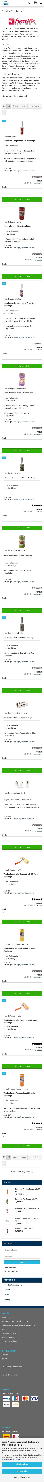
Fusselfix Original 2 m (11, 136)
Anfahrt (6, 1295)
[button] (4, 106)
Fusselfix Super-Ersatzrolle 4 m (15, 389)
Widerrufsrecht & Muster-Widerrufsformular (18, 1325)
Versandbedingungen (10, 1431)
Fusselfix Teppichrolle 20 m (13, 1016)
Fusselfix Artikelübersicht (13, 1285)
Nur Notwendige (22, 1471)
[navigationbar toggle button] (41, 3)
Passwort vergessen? (12, 1271)
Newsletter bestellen (10, 1375)
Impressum (6, 1317)
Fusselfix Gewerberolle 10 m (14, 633)
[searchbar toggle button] (29, 3)
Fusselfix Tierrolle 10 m (12, 473)
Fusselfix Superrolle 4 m (12, 299)
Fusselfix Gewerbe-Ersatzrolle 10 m (16, 713)
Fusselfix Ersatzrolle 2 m (12, 222)
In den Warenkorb (22, 199)
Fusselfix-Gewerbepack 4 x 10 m (15, 793)
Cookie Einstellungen (10, 1341)
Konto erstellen (10, 1267)
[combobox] (20, 106)
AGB (3, 1329)
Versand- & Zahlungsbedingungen (15, 1321)
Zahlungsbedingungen (10, 1393)
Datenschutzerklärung (14, 1459)
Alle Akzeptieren (22, 1464)
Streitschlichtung (8, 1337)
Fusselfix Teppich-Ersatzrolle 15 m (16, 944)
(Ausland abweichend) (27, 171)
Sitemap (7, 1300)
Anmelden (22, 1262)
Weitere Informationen (22, 1477)
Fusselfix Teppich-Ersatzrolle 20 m (16, 1089)
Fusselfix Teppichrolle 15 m (13, 870)
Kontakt (7, 1290)
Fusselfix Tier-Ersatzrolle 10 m (14, 551)
